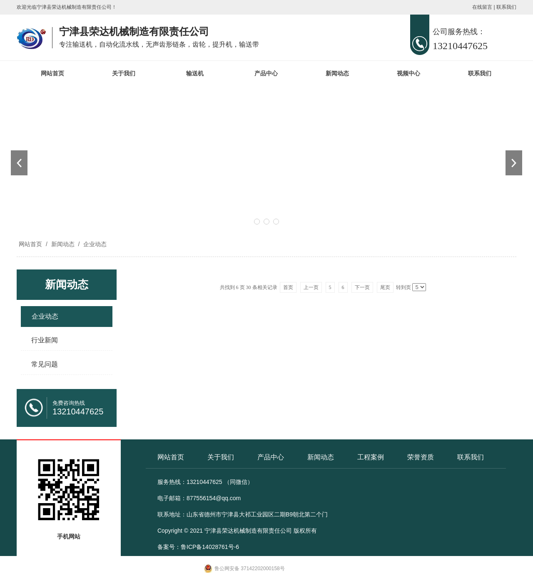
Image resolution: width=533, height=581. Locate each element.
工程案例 (370, 457)
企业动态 (94, 244)
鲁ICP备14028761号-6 (210, 547)
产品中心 (266, 73)
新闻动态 (337, 73)
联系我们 (506, 7)
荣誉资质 (420, 457)
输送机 (195, 73)
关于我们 (123, 73)
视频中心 (408, 73)
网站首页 (52, 73)
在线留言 (482, 7)
